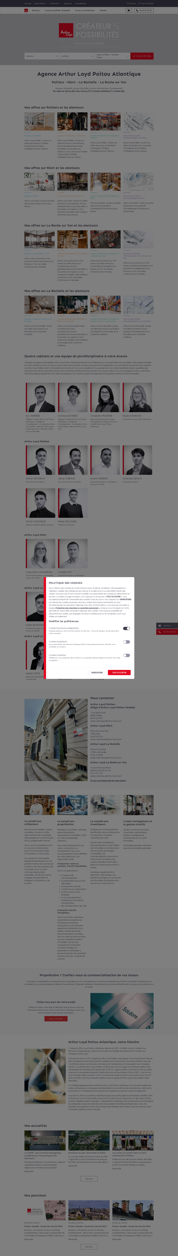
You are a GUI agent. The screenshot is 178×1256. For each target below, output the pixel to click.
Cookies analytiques (84, 644)
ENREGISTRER (95, 672)
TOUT (119, 672)
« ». (77, 608)
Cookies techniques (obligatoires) (84, 630)
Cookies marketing (84, 657)
